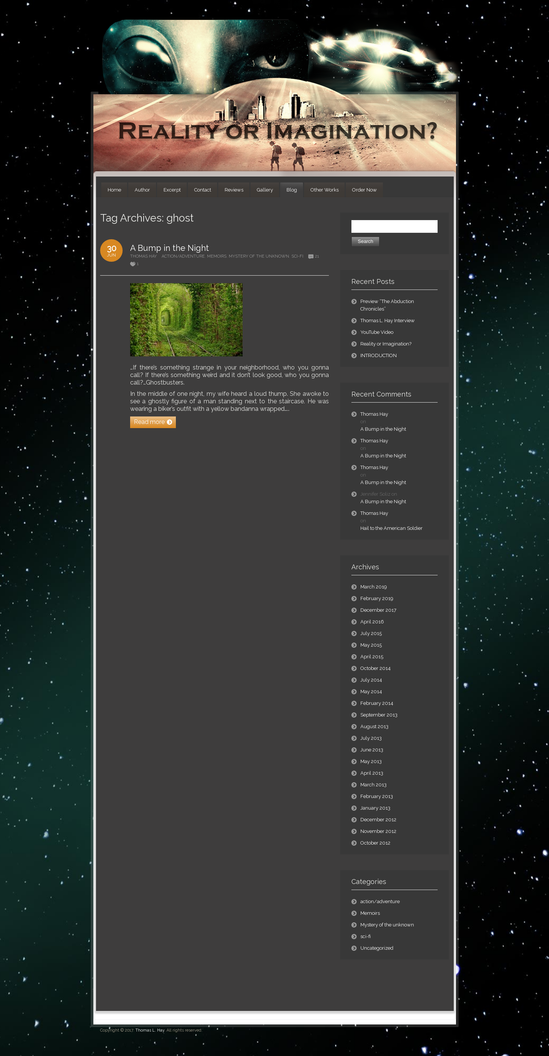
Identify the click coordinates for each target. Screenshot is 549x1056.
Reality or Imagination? (385, 344)
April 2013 (371, 773)
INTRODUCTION (378, 355)
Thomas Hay (143, 256)
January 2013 (375, 808)
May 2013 (371, 761)
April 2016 (372, 622)
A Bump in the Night (169, 248)
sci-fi (297, 256)
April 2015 (371, 656)
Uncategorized (376, 948)
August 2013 (374, 726)
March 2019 (373, 587)
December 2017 (378, 610)
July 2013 (371, 738)
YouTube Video (376, 332)
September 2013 (379, 715)
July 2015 (371, 633)
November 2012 (378, 831)
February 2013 (376, 796)
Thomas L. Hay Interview (387, 320)
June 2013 (371, 750)
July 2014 (371, 680)
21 (317, 256)
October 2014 (375, 668)
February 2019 (376, 598)
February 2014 (376, 703)
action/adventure (183, 256)
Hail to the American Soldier (391, 528)
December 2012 (378, 819)
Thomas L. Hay (149, 1030)
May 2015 (371, 645)
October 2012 (375, 843)
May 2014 (371, 691)
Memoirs (216, 256)
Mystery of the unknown (259, 256)
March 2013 (373, 784)
